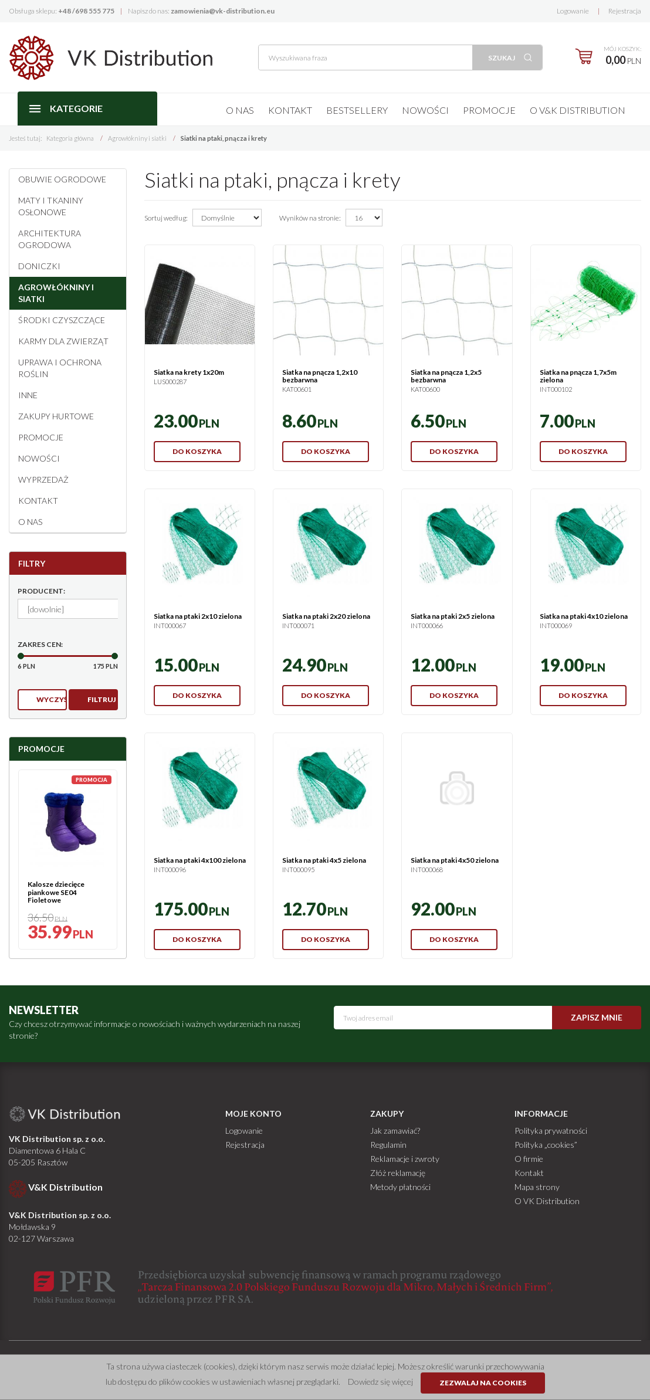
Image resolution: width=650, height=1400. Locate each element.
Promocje (489, 110)
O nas (240, 110)
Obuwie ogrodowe (62, 179)
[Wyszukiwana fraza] (365, 57)
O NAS (30, 522)
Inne (28, 395)
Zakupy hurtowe (56, 416)
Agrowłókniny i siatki (56, 293)
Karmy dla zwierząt (63, 341)
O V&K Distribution (577, 110)
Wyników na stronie (310, 217)
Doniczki (39, 266)
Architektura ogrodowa (49, 239)
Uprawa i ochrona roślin (59, 368)
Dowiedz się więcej (380, 1382)
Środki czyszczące (61, 320)
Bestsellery (357, 110)
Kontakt (290, 110)
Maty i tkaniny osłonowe (50, 206)
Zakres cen (40, 644)
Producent (41, 591)
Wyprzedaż (43, 479)
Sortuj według (166, 217)
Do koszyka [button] (197, 451)
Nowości (425, 110)
